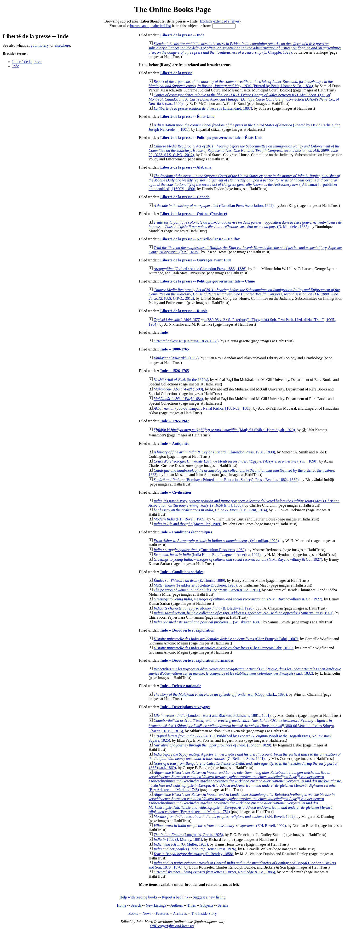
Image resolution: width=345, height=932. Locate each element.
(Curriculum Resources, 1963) (200, 550)
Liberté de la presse (27, 62)
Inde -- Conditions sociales (181, 572)
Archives (180, 913)
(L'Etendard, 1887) (203, 108)
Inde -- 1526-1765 (174, 371)
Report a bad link (175, 897)
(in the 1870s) (181, 380)
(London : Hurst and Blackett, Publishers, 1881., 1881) (212, 715)
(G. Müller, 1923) (181, 844)
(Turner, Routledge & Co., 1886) (214, 872)
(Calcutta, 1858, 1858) (186, 341)
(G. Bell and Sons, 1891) (245, 756)
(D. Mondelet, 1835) (245, 224)
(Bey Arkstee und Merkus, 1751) (242, 803)
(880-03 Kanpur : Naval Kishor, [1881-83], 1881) (202, 408)
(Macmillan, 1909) (187, 524)
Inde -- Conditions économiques (186, 532)
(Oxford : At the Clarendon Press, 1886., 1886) (200, 269)
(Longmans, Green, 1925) (188, 835)
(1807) (176, 358)
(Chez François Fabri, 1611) (223, 648)
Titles (191, 905)
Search (136, 905)
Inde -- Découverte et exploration (187, 630)
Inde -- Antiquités (174, 443)
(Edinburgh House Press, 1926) (195, 849)
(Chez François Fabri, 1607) (226, 639)
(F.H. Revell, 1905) (179, 519)
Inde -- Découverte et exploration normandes (197, 660)
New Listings (156, 905)
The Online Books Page (172, 9)
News (147, 913)
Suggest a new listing (209, 897)
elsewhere (62, 45)
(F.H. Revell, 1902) (224, 816)
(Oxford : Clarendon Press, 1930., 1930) (214, 452)
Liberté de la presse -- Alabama (185, 167)
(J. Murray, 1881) (178, 839)
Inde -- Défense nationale (180, 686)
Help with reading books (138, 897)
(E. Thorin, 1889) (189, 580)
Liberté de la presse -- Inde (182, 35)
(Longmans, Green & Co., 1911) (207, 590)
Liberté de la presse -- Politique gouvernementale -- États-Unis (211, 138)
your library (40, 45)
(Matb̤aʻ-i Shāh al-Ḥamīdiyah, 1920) (224, 430)
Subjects (206, 905)
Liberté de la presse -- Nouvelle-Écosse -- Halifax (200, 239)
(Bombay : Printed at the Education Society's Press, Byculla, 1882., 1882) (226, 480)
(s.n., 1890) (244, 99)
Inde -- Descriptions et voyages (185, 707)
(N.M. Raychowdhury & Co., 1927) (238, 559)
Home (121, 905)
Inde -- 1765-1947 (174, 421)
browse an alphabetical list (150, 26)
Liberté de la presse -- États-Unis (187, 116)
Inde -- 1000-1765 (174, 349)
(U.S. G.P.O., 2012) (244, 150)
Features (162, 913)
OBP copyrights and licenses (172, 926)
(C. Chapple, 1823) (245, 48)
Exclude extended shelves (219, 21)
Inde (15, 66)
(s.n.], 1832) (245, 671)
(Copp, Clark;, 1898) (220, 694)
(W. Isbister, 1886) (207, 622)
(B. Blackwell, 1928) (203, 608)
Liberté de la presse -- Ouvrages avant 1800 (195, 260)
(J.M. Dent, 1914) (210, 510)
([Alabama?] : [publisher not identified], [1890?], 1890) (244, 182)
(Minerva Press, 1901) (244, 613)
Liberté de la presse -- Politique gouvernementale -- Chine (207, 281)
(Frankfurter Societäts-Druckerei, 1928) (195, 585)
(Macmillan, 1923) (216, 541)
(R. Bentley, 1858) (193, 854)
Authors (176, 905)
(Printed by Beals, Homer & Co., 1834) (241, 83)
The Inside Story (204, 913)
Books (133, 913)
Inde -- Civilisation (175, 492)
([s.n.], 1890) (235, 461)
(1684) (178, 399)
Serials (223, 905)
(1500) (178, 389)
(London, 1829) (212, 745)
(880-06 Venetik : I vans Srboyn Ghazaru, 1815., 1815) (241, 725)
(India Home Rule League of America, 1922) (207, 555)
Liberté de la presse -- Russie (183, 311)
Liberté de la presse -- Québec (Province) (193, 214)
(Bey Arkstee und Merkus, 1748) (245, 781)
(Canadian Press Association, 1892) (214, 205)
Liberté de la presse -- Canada (184, 197)
